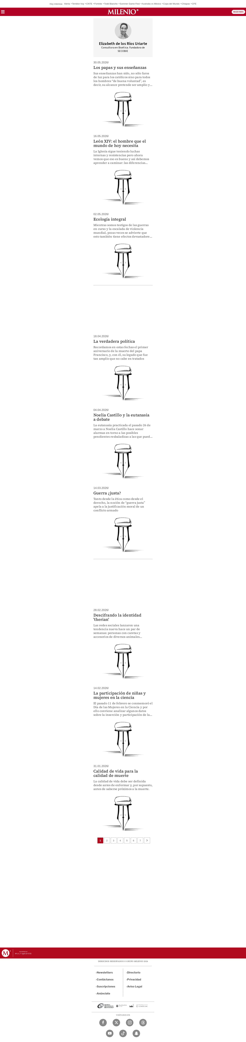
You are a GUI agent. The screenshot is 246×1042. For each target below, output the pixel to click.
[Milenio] (123, 12)
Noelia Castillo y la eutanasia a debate (121, 417)
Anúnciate (103, 993)
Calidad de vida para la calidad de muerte (115, 773)
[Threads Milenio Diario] (143, 1022)
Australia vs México (151, 3)
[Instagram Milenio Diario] (129, 1022)
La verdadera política (114, 341)
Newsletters (105, 972)
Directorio (134, 972)
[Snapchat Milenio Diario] (136, 1033)
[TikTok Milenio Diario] (123, 1033)
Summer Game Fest (130, 3)
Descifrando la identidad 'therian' (117, 617)
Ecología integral (109, 219)
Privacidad (134, 979)
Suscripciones (106, 986)
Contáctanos (105, 979)
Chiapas (186, 3)
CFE (194, 3)
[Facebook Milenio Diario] (103, 1022)
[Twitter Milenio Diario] (116, 1022)
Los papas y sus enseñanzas (119, 67)
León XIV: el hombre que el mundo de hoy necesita (119, 143)
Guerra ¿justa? (107, 493)
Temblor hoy (78, 3)
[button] (3, 12)
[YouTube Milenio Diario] (109, 1033)
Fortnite (98, 3)
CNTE (89, 3)
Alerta (67, 3)
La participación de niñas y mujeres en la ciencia (119, 695)
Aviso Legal (134, 986)
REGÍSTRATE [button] (238, 12)
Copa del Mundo (171, 3)
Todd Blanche (111, 3)
